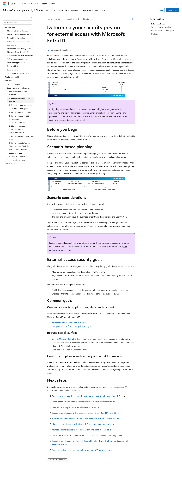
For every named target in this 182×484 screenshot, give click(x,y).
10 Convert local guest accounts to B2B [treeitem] (18, 151)
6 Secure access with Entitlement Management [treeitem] (19, 124)
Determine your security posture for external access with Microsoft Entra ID (85, 396)
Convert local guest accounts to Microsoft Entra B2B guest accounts (82, 450)
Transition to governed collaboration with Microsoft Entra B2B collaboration (85, 418)
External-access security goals (162, 30)
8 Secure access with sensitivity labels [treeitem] (21, 138)
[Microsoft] (4, 3)
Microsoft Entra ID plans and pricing (68, 322)
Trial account (172, 10)
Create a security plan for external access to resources (76, 407)
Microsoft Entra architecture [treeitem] (18, 31)
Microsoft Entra (70, 19)
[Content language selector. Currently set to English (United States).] (14, 480)
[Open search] (176, 3)
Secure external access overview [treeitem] (18, 93)
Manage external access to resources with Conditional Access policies (82, 429)
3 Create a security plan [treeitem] (18, 108)
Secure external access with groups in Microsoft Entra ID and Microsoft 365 (85, 412)
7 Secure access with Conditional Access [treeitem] (17, 131)
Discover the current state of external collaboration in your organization (83, 401)
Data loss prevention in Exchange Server (69, 349)
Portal (161, 10)
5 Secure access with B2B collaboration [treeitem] (19, 117)
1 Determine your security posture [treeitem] (19, 100)
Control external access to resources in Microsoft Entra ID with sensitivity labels (87, 435)
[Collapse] (31, 17)
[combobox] (17, 22)
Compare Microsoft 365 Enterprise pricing (70, 326)
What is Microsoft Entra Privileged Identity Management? (77, 339)
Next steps (155, 34)
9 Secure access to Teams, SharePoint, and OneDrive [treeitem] (19, 144)
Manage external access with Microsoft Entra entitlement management (83, 424)
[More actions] (132, 19)
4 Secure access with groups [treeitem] (20, 112)
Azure (50, 19)
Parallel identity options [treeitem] (16, 38)
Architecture (85, 19)
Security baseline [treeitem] (13, 84)
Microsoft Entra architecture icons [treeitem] (20, 34)
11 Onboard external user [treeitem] (18, 156)
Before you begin (158, 24)
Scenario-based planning (161, 27)
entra (58, 19)
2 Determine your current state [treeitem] (21, 105)
